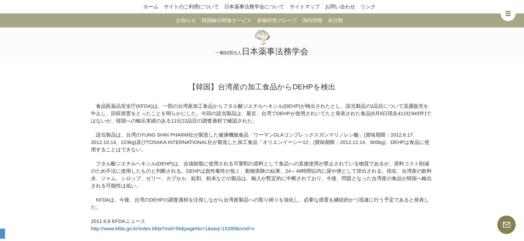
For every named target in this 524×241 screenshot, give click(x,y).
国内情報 (312, 20)
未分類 (335, 20)
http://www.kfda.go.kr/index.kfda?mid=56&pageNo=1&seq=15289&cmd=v (172, 228)
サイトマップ (305, 6)
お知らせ (186, 20)
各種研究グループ (277, 20)
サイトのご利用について (191, 6)
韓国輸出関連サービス (227, 20)
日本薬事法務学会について (254, 6)
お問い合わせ (340, 6)
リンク (368, 6)
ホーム (150, 6)
